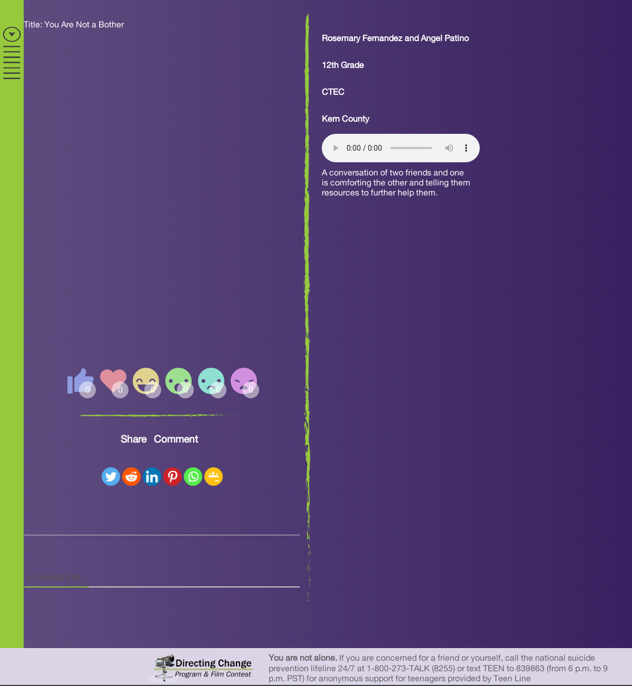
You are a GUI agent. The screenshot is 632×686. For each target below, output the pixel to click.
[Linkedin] (152, 476)
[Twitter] (111, 476)
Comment (176, 440)
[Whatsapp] (193, 476)
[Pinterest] (172, 476)
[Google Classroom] (213, 476)
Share (133, 440)
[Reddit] (131, 476)
